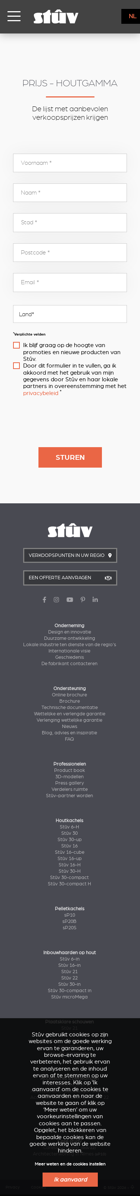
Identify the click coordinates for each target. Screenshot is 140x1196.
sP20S (70, 927)
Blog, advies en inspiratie (69, 732)
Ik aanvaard (70, 1179)
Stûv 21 (69, 971)
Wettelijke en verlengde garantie (69, 713)
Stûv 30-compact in (69, 990)
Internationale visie (69, 651)
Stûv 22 (69, 978)
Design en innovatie (69, 632)
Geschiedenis (69, 657)
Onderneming (69, 625)
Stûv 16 (69, 846)
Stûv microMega (69, 997)
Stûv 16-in (69, 965)
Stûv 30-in (69, 984)
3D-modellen (69, 776)
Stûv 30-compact (69, 877)
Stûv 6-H (69, 827)
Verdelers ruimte (70, 789)
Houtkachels (69, 820)
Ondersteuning (69, 688)
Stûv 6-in (70, 959)
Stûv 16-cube (69, 852)
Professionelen (69, 764)
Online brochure (69, 695)
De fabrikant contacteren (69, 663)
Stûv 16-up (69, 858)
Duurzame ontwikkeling (69, 638)
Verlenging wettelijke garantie (69, 720)
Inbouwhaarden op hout (69, 952)
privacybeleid (40, 393)
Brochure (69, 701)
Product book (69, 770)
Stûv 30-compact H (69, 883)
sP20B (69, 921)
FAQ (69, 739)
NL (133, 16)
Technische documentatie (69, 707)
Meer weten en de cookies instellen (70, 1164)
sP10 (69, 915)
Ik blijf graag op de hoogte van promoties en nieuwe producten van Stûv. (72, 352)
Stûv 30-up (69, 839)
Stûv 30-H (70, 871)
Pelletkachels (69, 908)
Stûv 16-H (70, 865)
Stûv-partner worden (69, 795)
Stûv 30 (69, 833)
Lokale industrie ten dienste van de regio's (69, 644)
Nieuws (69, 726)
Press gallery (69, 783)
